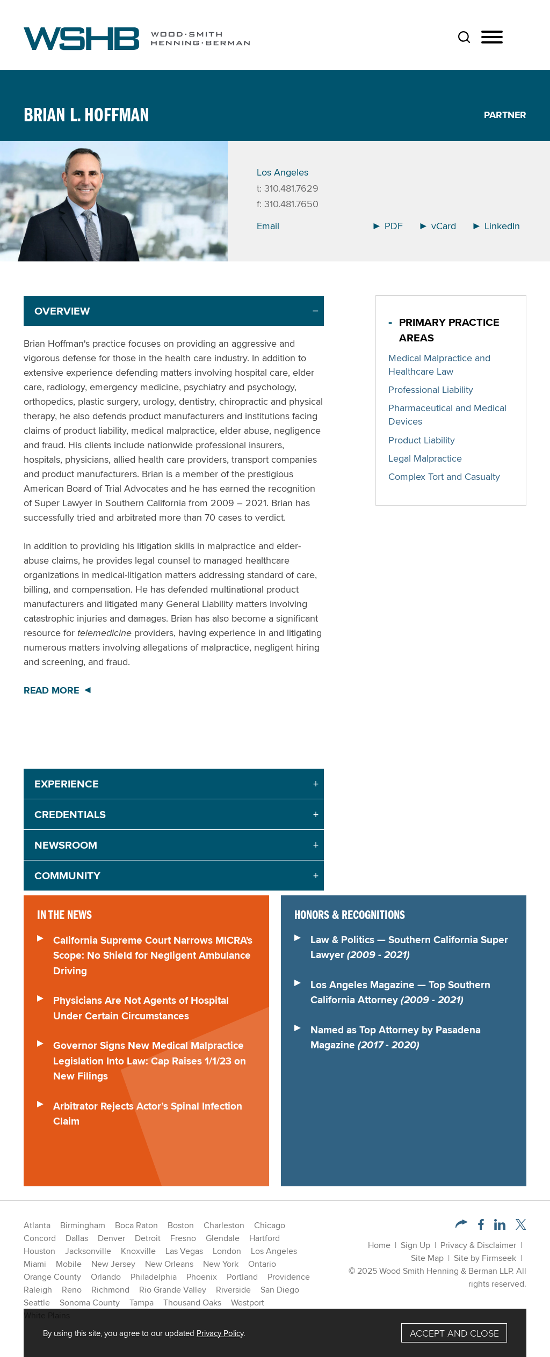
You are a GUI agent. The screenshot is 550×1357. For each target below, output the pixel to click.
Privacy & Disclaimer (478, 1245)
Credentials (70, 814)
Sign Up (415, 1245)
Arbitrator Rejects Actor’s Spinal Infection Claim (147, 1113)
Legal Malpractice (425, 458)
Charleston (224, 1225)
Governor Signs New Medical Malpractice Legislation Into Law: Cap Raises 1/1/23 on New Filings (149, 1060)
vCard (438, 225)
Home (379, 1245)
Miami (35, 1264)
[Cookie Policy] (275, 1333)
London (227, 1251)
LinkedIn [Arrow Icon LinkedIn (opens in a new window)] (496, 225)
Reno (72, 1289)
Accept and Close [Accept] (454, 1333)
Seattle (37, 1302)
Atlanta (37, 1225)
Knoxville (138, 1251)
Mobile (69, 1264)
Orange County (52, 1277)
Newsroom (65, 845)
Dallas (77, 1238)
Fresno (183, 1238)
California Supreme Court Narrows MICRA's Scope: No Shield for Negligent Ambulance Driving (152, 955)
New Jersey (113, 1264)
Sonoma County (90, 1302)
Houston (39, 1251)
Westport (247, 1302)
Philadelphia (154, 1277)
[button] (461, 1225)
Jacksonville (88, 1251)
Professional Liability (430, 389)
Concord (40, 1238)
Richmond (110, 1289)
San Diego (279, 1289)
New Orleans (169, 1264)
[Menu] (492, 38)
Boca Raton (136, 1225)
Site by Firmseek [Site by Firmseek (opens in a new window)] (485, 1258)
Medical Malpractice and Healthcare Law (439, 364)
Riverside (233, 1289)
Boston (181, 1225)
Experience (66, 784)
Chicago (269, 1225)
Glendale (223, 1238)
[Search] (464, 37)
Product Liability (421, 440)
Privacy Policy (220, 1333)
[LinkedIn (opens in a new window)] (499, 1227)
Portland (242, 1277)
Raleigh (38, 1289)
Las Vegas (184, 1251)
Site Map (427, 1258)
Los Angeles (282, 172)
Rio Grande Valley (172, 1289)
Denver (111, 1238)
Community (67, 875)
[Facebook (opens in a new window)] (481, 1227)
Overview (62, 311)
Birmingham (82, 1225)
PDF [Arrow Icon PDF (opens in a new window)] (388, 225)
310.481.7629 (291, 188)
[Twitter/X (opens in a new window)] (521, 1227)
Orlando (106, 1277)
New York (220, 1264)
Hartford (264, 1238)
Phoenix (201, 1277)
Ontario (262, 1264)
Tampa (141, 1302)
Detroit (148, 1238)
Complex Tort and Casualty (444, 476)
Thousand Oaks (192, 1302)
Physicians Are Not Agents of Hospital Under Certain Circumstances (141, 1008)
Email (268, 225)
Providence (288, 1277)
